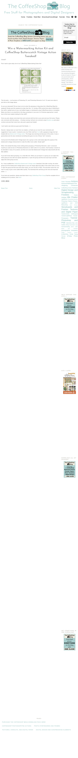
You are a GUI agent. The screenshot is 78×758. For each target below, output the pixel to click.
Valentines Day (70, 223)
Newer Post (4, 188)
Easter (76, 195)
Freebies (29, 17)
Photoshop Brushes (73, 199)
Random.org (50, 120)
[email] (69, 37)
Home (23, 17)
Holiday (63, 197)
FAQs (68, 17)
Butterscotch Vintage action (17, 134)
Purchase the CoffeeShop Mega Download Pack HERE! (24, 722)
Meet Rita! (37, 17)
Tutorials (62, 17)
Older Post (57, 188)
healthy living (65, 224)
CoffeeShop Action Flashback (69, 188)
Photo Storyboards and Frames (47, 726)
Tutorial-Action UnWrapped (69, 214)
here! (20, 177)
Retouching (64, 205)
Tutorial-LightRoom (66, 215)
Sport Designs (74, 205)
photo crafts (74, 226)
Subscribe (69, 42)
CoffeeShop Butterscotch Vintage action (25, 163)
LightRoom (64, 199)
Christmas (74, 185)
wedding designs (72, 232)
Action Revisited (66, 181)
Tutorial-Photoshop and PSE (69, 220)
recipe (62, 232)
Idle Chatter (72, 197)
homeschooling (65, 226)
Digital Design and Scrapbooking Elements (53, 729)
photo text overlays (69, 228)
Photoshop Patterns (67, 201)
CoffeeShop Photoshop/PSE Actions (16, 726)
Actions (74, 181)
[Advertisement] (69, 124)
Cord (38, 132)
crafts (76, 223)
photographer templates (69, 230)
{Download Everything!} (50, 17)
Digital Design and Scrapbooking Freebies (69, 192)
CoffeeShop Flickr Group (39, 175)
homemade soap (73, 224)
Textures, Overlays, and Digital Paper (17, 729)
